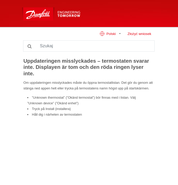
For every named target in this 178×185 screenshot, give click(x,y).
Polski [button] (108, 33)
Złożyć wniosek (139, 34)
